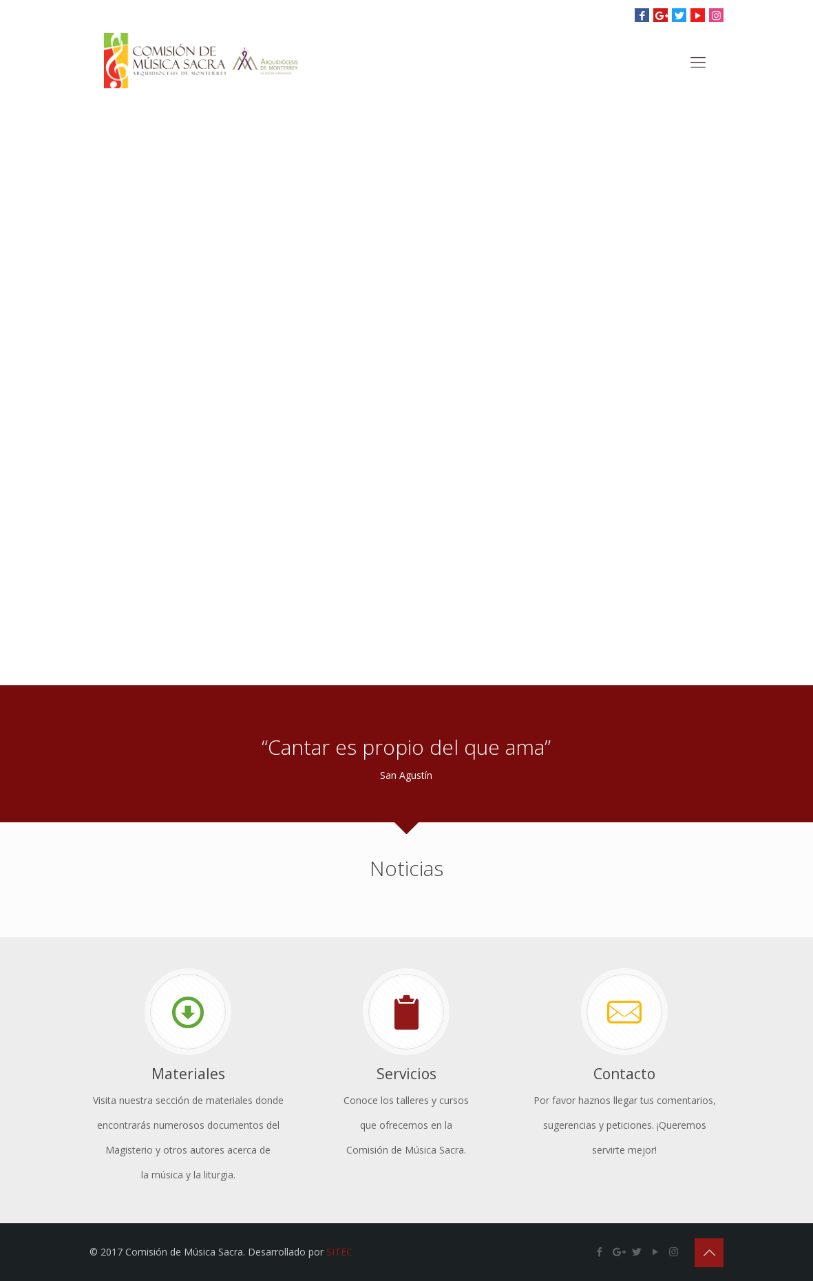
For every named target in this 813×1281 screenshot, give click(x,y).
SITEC (339, 1251)
